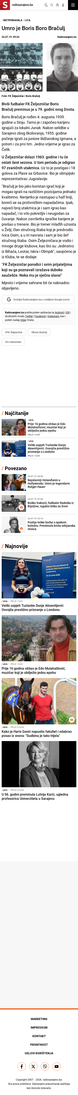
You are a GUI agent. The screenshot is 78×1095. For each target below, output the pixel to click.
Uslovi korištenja (39, 1053)
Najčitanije (16, 413)
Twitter (29, 316)
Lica (27, 20)
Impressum (39, 1027)
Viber (23, 320)
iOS (67, 312)
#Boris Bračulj (39, 332)
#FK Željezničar (13, 332)
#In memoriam (13, 341)
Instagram (53, 316)
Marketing (39, 1019)
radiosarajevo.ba (52, 1079)
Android (59, 312)
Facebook (40, 316)
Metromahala (12, 20)
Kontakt (39, 1036)
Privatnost (39, 1045)
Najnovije (16, 546)
